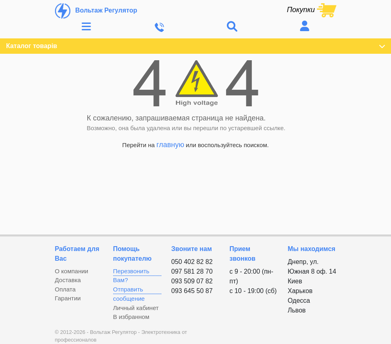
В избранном (131, 316)
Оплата (65, 289)
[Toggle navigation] (86, 27)
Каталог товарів (195, 46)
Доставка (68, 279)
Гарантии (68, 298)
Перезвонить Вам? (131, 276)
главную (170, 145)
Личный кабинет (136, 307)
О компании (72, 271)
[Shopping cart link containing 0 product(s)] (311, 10)
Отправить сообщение (129, 294)
